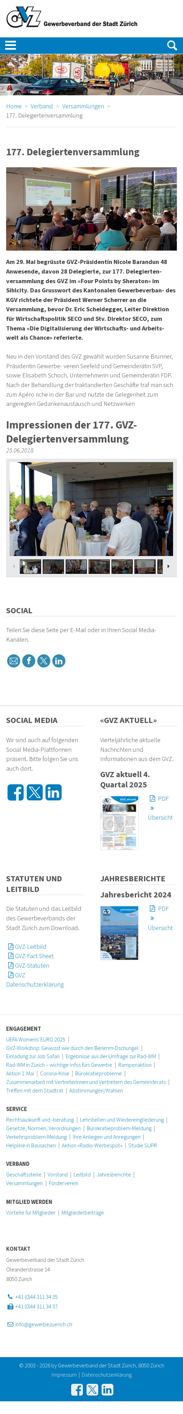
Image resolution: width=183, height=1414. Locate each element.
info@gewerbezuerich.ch (39, 1324)
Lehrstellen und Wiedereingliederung (122, 1120)
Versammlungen (24, 1183)
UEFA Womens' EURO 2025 (35, 1040)
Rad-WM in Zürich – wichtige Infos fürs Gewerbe (59, 1065)
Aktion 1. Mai (20, 1073)
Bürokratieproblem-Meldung (119, 1128)
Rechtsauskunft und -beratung (40, 1120)
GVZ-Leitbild (26, 946)
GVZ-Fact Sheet (30, 956)
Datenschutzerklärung (107, 1375)
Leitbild (82, 1175)
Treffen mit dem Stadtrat (34, 1091)
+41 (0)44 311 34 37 (31, 1307)
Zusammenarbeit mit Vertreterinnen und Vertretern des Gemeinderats (86, 1082)
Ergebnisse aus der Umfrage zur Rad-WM (111, 1056)
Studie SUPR (142, 1145)
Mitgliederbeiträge (83, 1213)
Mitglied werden (29, 1202)
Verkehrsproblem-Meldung (36, 1137)
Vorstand (58, 1175)
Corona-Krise (54, 1073)
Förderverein (63, 1183)
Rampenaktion (135, 1065)
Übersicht (160, 813)
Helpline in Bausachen (31, 1145)
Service (16, 1109)
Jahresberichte (114, 1175)
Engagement (23, 1029)
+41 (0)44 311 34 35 (31, 1297)
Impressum (64, 1375)
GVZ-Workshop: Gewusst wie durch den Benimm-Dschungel (72, 1048)
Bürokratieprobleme (98, 1073)
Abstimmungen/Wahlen (96, 1091)
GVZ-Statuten (27, 965)
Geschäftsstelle (23, 1175)
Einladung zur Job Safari (33, 1056)
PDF (158, 798)
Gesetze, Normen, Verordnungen (43, 1128)
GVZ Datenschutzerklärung (35, 980)
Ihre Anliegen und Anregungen (107, 1137)
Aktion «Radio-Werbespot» (92, 1145)
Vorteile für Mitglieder (30, 1213)
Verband (17, 1164)
